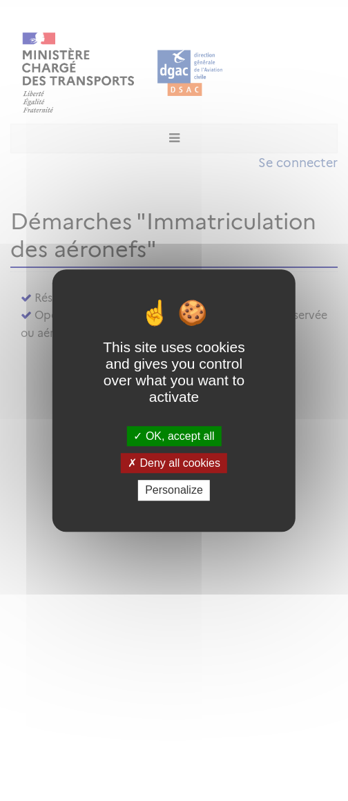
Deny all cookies (174, 463)
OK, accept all (173, 436)
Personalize (174, 490)
